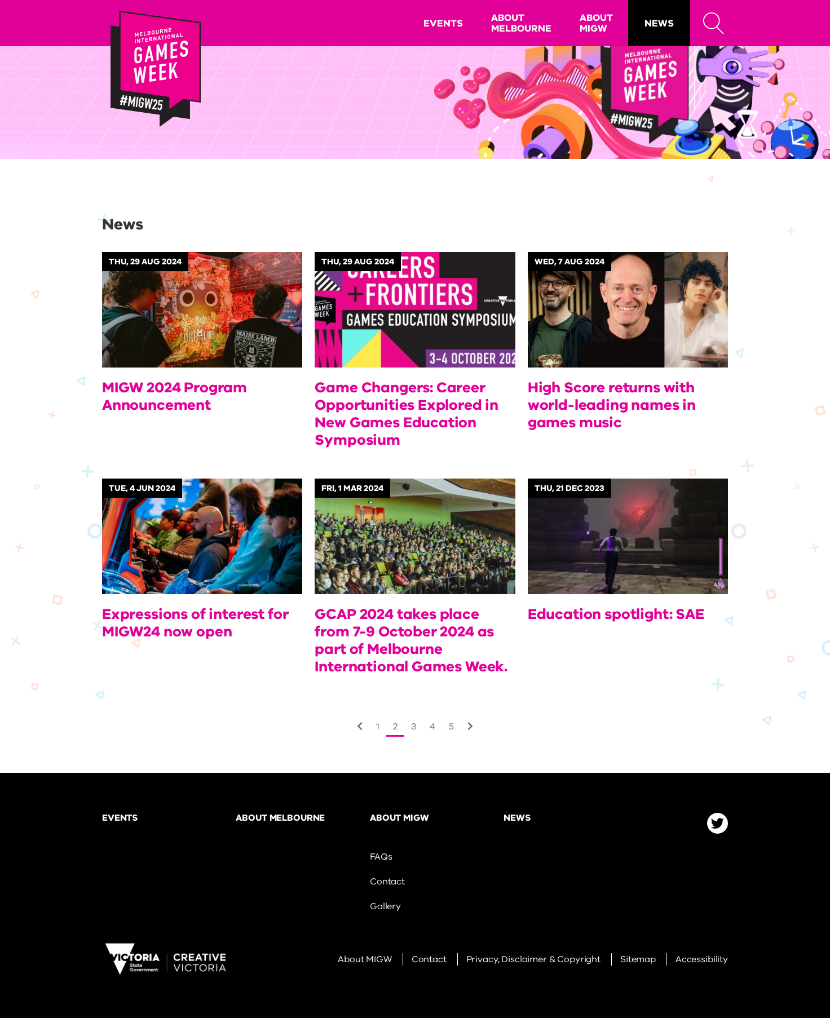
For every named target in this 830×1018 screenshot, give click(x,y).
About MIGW (596, 23)
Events (443, 23)
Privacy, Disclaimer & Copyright (533, 959)
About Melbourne (521, 23)
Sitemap (638, 959)
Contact (387, 881)
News (659, 23)
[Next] (359, 726)
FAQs (381, 857)
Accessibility (702, 959)
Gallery (385, 906)
